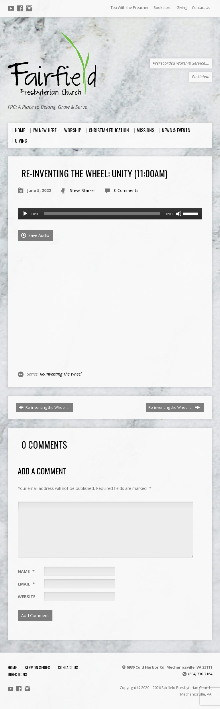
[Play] (25, 214)
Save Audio (35, 235)
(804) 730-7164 (200, 673)
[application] (110, 213)
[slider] (102, 213)
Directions (17, 674)
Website (27, 596)
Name (26, 571)
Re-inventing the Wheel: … (44, 407)
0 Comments (126, 190)
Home (12, 667)
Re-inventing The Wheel (61, 374)
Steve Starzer (82, 190)
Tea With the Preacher (130, 7)
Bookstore (163, 7)
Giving (181, 7)
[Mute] (179, 214)
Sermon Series (37, 667)
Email (26, 584)
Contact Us (201, 7)
